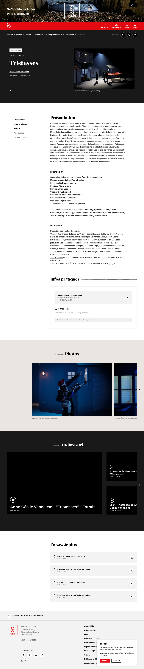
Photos (17, 128)
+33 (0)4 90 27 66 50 (28, 640)
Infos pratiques (20, 124)
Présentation (19, 120)
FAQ (86, 634)
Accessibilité (89, 626)
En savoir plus (20, 137)
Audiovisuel (19, 133)
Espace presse (90, 630)
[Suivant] (139, 389)
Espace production (91, 638)
